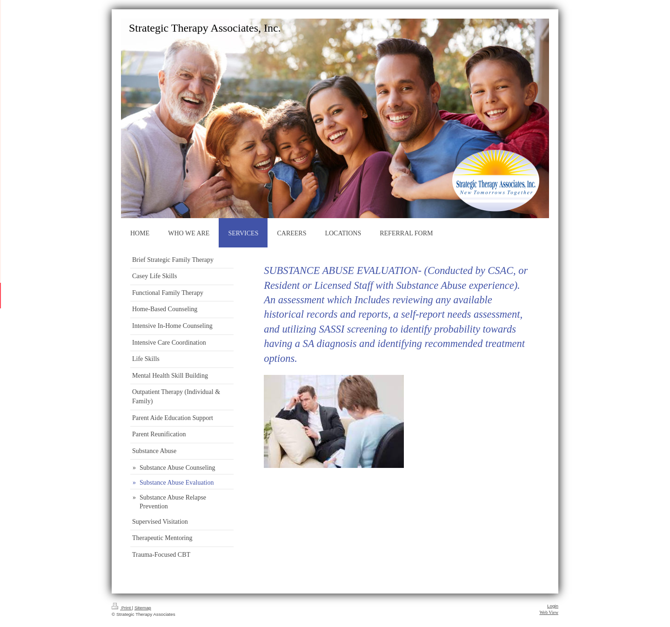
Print (122, 607)
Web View (548, 612)
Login (552, 605)
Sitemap (142, 607)
